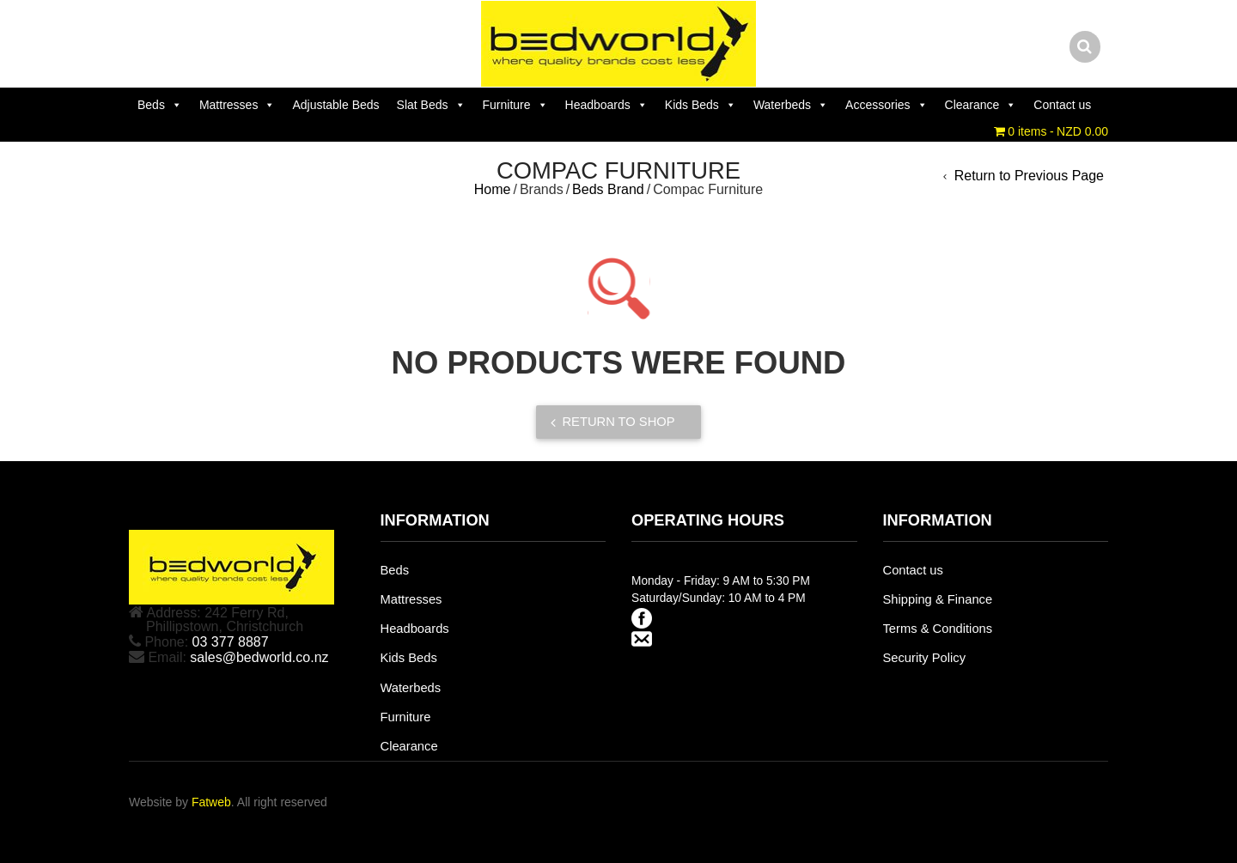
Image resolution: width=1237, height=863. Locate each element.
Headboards (606, 105)
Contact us (1062, 105)
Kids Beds (700, 105)
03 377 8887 (230, 642)
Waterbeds (790, 105)
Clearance (981, 105)
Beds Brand (608, 189)
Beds (159, 105)
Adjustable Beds (335, 105)
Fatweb (211, 802)
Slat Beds (431, 105)
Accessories (886, 105)
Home (492, 189)
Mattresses (237, 105)
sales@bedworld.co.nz (259, 657)
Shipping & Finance (938, 599)
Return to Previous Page (1029, 176)
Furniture (515, 105)
